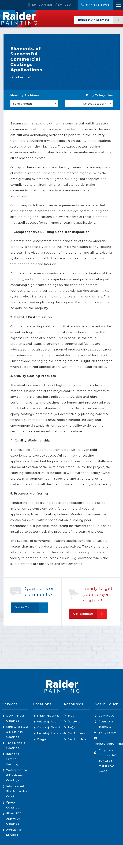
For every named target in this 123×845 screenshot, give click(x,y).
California (44, 727)
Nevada (42, 733)
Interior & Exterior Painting (12, 759)
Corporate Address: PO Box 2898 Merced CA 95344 (107, 760)
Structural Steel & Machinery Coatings (17, 731)
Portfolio (74, 721)
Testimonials (77, 739)
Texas (55, 715)
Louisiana (58, 733)
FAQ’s (72, 727)
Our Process (76, 733)
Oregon (42, 739)
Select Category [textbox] (94, 103)
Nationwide (45, 715)
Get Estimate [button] (83, 613)
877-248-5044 (97, 5)
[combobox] (34, 103)
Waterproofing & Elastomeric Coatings (16, 775)
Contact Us (106, 715)
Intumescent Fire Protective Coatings (16, 791)
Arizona (42, 721)
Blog (71, 715)
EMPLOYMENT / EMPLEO (51, 5)
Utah (54, 721)
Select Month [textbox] (22, 103)
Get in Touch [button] (24, 607)
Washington (59, 727)
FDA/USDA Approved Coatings (14, 818)
